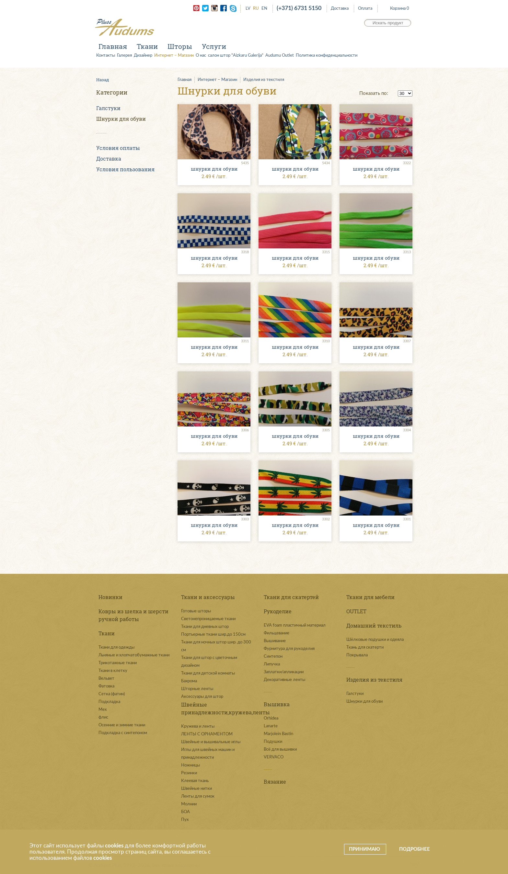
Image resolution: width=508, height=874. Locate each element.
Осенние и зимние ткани (121, 725)
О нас (201, 55)
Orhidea (271, 718)
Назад (102, 80)
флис (103, 717)
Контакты (105, 55)
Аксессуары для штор (202, 697)
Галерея (124, 55)
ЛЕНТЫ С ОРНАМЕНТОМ (207, 734)
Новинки (110, 597)
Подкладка (109, 702)
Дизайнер (143, 55)
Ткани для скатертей (291, 597)
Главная (112, 46)
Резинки (189, 773)
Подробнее (414, 849)
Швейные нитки (196, 789)
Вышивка (277, 704)
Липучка (272, 664)
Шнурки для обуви (121, 118)
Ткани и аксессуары (208, 597)
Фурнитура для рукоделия (289, 649)
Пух (185, 820)
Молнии (189, 804)
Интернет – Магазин (174, 55)
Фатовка (106, 686)
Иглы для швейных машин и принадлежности (208, 754)
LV (248, 8)
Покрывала (357, 655)
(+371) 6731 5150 (299, 8)
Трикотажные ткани (117, 663)
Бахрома (189, 681)
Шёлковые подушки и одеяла (375, 640)
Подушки (273, 742)
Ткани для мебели (370, 597)
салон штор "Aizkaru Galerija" (235, 55)
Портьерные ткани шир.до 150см (213, 634)
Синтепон (273, 656)
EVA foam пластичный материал (295, 625)
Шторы (179, 46)
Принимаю (365, 849)
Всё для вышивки (280, 749)
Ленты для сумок (197, 796)
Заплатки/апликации (284, 672)
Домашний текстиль (373, 625)
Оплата (365, 8)
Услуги (214, 46)
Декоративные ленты (284, 680)
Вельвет (106, 678)
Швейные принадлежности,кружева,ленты (217, 708)
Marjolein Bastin (278, 734)
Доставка (340, 8)
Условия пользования (125, 169)
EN (264, 8)
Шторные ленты (197, 689)
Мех (102, 710)
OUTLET (356, 611)
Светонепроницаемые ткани (208, 619)
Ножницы (190, 765)
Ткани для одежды (116, 647)
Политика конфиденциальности (326, 55)
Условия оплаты (118, 147)
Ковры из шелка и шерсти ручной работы (133, 615)
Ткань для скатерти (365, 647)
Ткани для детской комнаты (208, 673)
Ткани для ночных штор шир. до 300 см (216, 646)
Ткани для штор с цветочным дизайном (209, 662)
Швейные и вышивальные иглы (210, 742)
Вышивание (275, 641)
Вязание (275, 781)
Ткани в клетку (112, 671)
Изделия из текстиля (263, 80)
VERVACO (273, 757)
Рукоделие (278, 611)
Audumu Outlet (279, 55)
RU (256, 8)
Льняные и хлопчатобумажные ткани (133, 655)
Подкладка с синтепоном (122, 733)
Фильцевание (276, 633)
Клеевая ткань (195, 781)
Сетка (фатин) (111, 694)
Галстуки (108, 108)
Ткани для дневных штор (205, 627)
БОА (185, 812)
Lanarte (271, 726)
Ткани (147, 46)
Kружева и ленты (197, 726)
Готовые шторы (196, 611)
